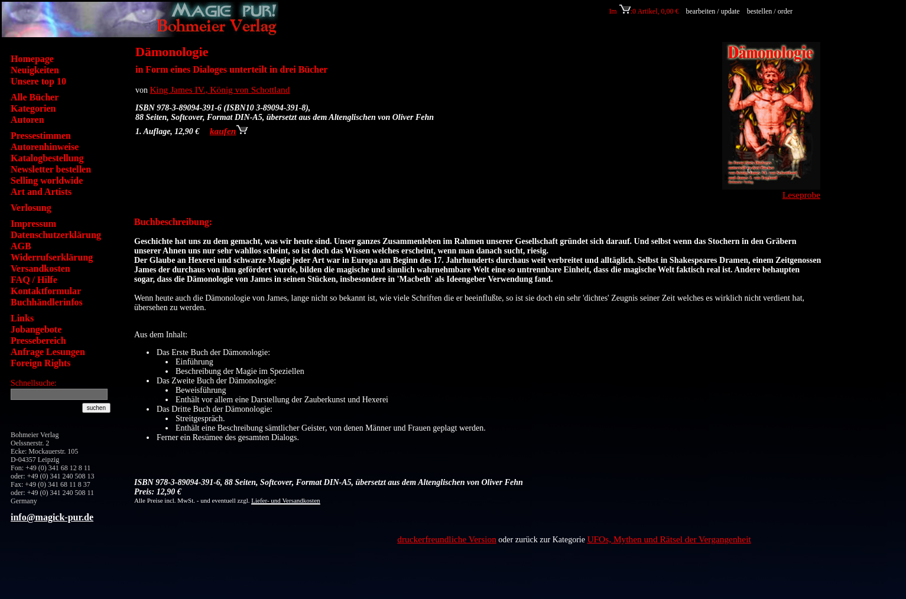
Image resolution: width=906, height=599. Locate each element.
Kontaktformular (46, 291)
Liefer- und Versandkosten (285, 500)
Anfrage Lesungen (48, 352)
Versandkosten (40, 268)
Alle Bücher (35, 97)
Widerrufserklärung (52, 257)
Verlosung (31, 208)
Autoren (27, 120)
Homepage (32, 59)
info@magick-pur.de (52, 517)
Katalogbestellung (47, 158)
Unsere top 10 (38, 81)
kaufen (229, 131)
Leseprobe (801, 195)
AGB (21, 246)
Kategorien (33, 108)
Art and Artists (41, 192)
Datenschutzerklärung (56, 235)
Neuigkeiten (35, 70)
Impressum (33, 224)
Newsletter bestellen (51, 169)
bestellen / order (770, 11)
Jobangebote (36, 329)
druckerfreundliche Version (446, 539)
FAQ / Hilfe (34, 280)
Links (22, 318)
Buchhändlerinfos (47, 302)
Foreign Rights (40, 363)
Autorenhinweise (45, 147)
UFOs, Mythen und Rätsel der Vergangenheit (669, 539)
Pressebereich (38, 341)
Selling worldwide (47, 180)
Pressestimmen (41, 136)
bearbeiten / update (712, 11)
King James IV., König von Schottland (220, 89)
